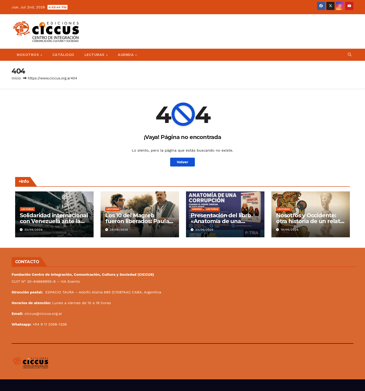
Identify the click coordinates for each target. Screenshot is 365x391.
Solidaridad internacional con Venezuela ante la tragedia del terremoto (54, 221)
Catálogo (63, 55)
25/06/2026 (33, 229)
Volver (182, 162)
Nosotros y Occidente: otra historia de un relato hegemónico (310, 221)
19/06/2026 (289, 229)
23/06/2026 (204, 229)
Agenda (126, 55)
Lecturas (95, 55)
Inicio (16, 78)
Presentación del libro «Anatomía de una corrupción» (221, 221)
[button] (349, 54)
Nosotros (28, 55)
